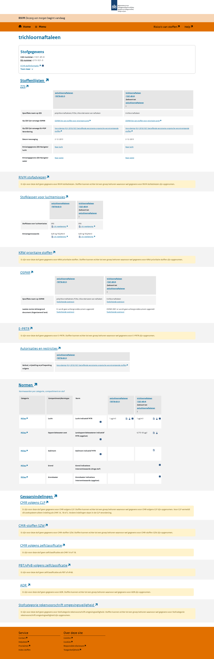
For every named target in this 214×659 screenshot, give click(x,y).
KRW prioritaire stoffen (37, 252)
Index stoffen (25, 650)
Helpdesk (37, 641)
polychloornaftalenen (64, 93)
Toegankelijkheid (84, 649)
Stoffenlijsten (34, 80)
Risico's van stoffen (168, 26)
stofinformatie (30, 65)
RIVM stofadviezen (34, 177)
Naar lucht (59, 147)
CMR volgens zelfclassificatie (43, 545)
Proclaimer (38, 645)
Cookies (81, 641)
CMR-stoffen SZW (33, 525)
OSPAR (27, 272)
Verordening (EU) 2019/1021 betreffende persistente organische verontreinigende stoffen (92, 365)
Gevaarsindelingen (39, 496)
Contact (36, 637)
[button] (40, 26)
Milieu (24, 418)
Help (190, 26)
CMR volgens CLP (34, 502)
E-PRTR (26, 328)
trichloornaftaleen (133, 93)
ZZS (24, 86)
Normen (28, 385)
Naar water (59, 158)
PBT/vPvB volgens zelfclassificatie (45, 565)
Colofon (81, 637)
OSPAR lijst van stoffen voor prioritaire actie (73, 121)
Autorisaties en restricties (40, 348)
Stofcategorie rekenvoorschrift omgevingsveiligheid (58, 605)
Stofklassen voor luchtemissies (44, 197)
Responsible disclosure (84, 645)
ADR (25, 585)
